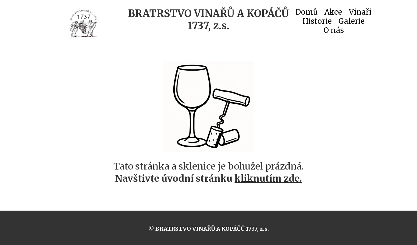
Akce (333, 13)
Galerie (351, 22)
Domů (306, 13)
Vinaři (360, 13)
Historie (317, 22)
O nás (333, 31)
